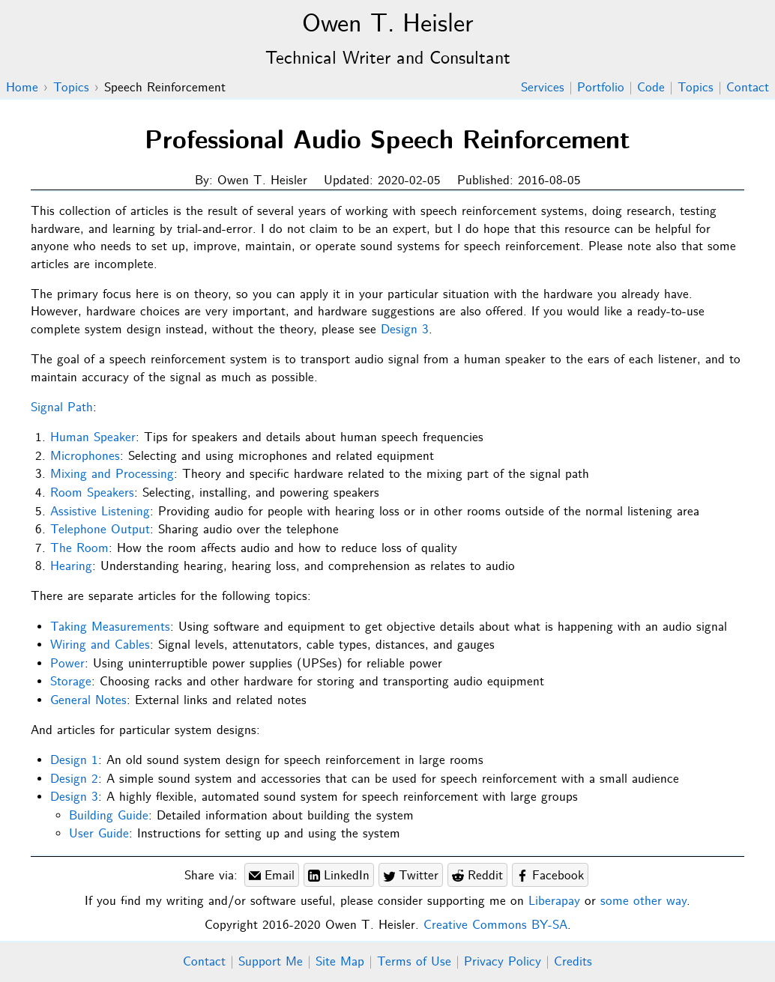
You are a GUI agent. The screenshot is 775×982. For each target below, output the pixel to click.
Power (67, 664)
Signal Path (62, 408)
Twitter (410, 876)
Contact (747, 88)
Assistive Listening (100, 512)
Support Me (270, 962)
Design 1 (74, 761)
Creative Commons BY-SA (495, 925)
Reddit (477, 876)
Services (542, 88)
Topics (696, 88)
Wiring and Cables (100, 645)
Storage (70, 682)
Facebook (550, 876)
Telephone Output (100, 530)
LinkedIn (339, 876)
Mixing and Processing (112, 474)
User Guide (99, 834)
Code (651, 88)
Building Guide (108, 816)
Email (272, 876)
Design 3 (405, 330)
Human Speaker (93, 438)
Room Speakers (92, 493)
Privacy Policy (502, 962)
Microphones (85, 456)
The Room (79, 549)
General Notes (88, 701)
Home (22, 88)
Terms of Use (414, 962)
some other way (643, 901)
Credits (573, 962)
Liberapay (554, 901)
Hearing (71, 567)
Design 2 (74, 779)
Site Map (340, 962)
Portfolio (600, 88)
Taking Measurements (110, 627)
